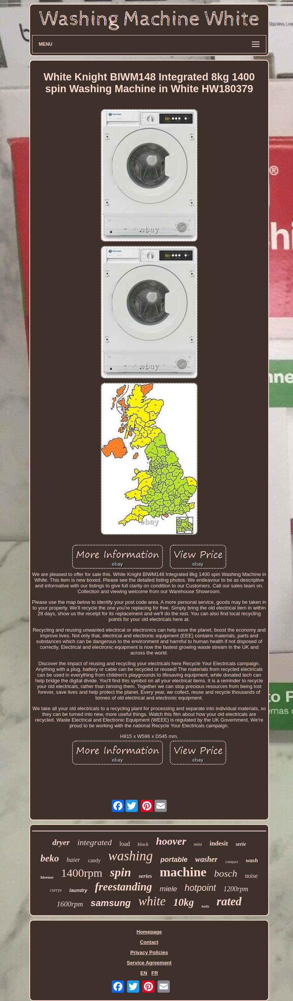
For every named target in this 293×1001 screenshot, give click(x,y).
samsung (110, 903)
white (152, 901)
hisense (46, 877)
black (143, 844)
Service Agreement (149, 963)
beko (49, 858)
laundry (78, 890)
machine (182, 872)
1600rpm (70, 904)
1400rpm (81, 872)
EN (143, 973)
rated (229, 901)
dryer (61, 842)
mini (198, 844)
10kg (183, 902)
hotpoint (200, 888)
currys (56, 890)
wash (252, 860)
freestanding (123, 887)
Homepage (149, 932)
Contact (149, 942)
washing (130, 856)
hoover (171, 841)
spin (120, 872)
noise (251, 876)
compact (231, 862)
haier (73, 859)
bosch (225, 873)
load (124, 844)
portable (174, 859)
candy (94, 860)
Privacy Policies (149, 952)
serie (241, 844)
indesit (218, 843)
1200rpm (236, 889)
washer (206, 859)
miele (168, 889)
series (145, 876)
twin (205, 906)
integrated (94, 842)
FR (154, 973)
